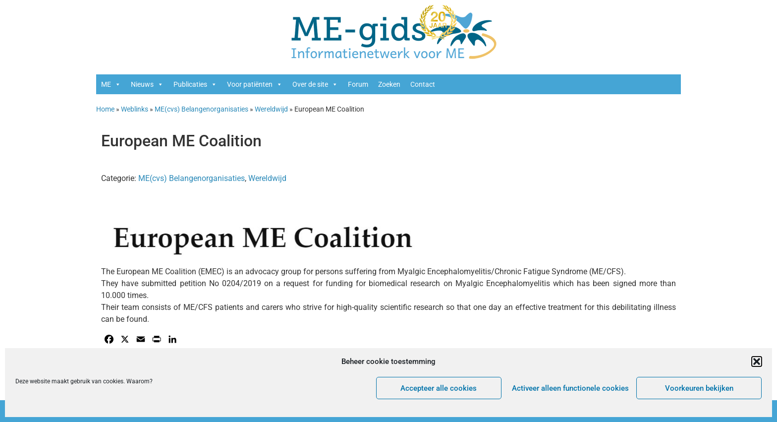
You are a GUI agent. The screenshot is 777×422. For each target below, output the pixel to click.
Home (105, 109)
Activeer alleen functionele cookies (570, 388)
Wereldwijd (271, 109)
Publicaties (195, 84)
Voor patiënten (254, 84)
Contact (422, 84)
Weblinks (134, 109)
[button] (757, 361)
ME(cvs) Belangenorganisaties (201, 109)
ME (111, 84)
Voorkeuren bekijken (699, 388)
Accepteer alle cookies (438, 388)
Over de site (315, 84)
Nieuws (147, 84)
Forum (358, 84)
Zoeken (389, 84)
